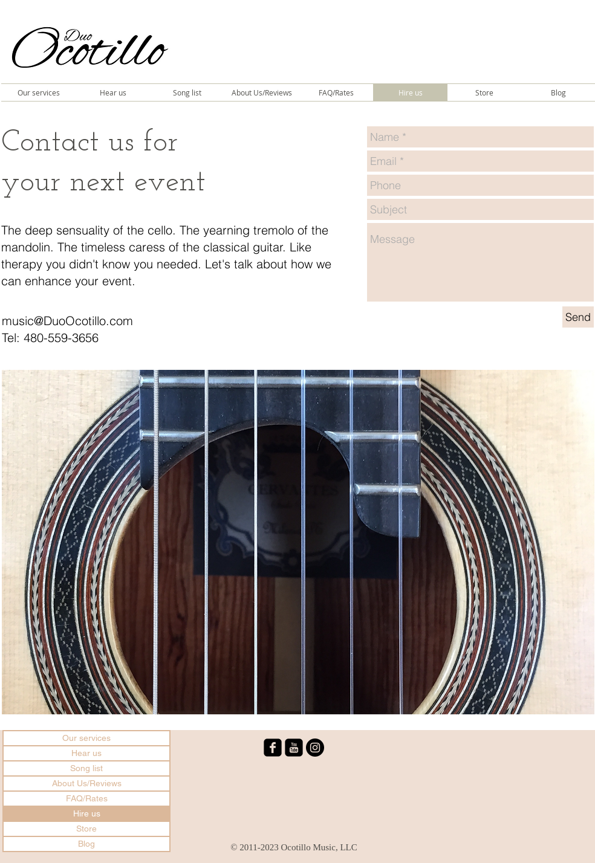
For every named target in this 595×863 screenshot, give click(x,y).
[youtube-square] (294, 748)
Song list (86, 768)
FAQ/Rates (87, 798)
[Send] (578, 317)
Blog (86, 843)
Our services (86, 738)
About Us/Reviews (87, 783)
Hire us (86, 813)
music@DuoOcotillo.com (67, 320)
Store (86, 828)
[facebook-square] (273, 748)
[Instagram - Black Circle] (315, 748)
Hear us (86, 753)
